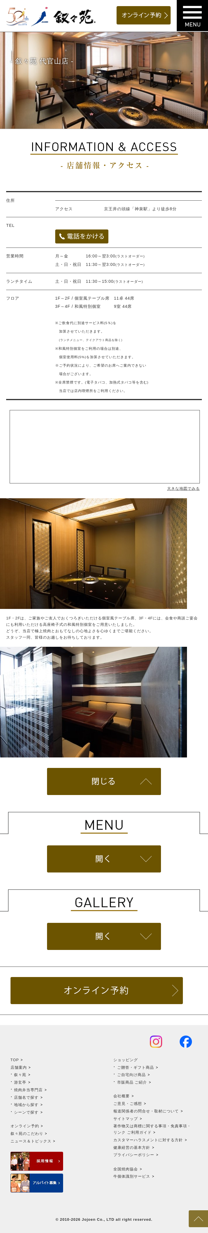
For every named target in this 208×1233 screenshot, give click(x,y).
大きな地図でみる (183, 488)
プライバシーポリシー (133, 1155)
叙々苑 (20, 1075)
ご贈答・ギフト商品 (135, 1067)
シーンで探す (26, 1112)
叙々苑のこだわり (27, 1133)
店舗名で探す (26, 1097)
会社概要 (121, 1096)
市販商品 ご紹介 (132, 1082)
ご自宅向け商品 (131, 1075)
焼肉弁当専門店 (28, 1090)
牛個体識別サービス (131, 1176)
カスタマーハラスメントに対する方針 (148, 1140)
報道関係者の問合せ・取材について (146, 1111)
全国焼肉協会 (125, 1169)
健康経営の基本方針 (131, 1147)
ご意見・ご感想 (127, 1103)
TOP (15, 1060)
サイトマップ (125, 1119)
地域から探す (26, 1105)
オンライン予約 (25, 1126)
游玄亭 (20, 1082)
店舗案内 (19, 1067)
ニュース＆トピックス (31, 1141)
